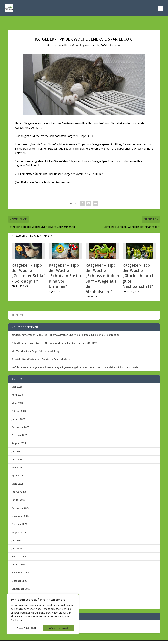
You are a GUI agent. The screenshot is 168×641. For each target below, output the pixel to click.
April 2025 (17, 468)
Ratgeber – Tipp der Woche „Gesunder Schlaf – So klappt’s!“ (28, 266)
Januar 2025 (18, 493)
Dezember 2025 (20, 420)
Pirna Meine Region (76, 38)
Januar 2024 (18, 557)
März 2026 (17, 396)
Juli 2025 (16, 444)
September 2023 (21, 581)
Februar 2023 (19, 590)
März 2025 (17, 476)
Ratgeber (115, 38)
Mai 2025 (17, 460)
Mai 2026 (17, 379)
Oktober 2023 (19, 573)
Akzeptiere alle (58, 627)
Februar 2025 (19, 485)
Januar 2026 (18, 412)
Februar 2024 (19, 549)
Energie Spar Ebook (103, 154)
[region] (43, 614)
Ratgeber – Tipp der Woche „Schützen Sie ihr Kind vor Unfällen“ (65, 269)
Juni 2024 (17, 541)
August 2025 (19, 436)
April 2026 (17, 387)
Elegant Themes (33, 637)
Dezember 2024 (20, 501)
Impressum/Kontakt (143, 637)
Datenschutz (123, 637)
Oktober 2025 (19, 428)
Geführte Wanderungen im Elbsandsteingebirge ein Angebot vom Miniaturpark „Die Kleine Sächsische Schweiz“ (75, 360)
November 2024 (20, 509)
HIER (98, 167)
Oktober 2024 (19, 517)
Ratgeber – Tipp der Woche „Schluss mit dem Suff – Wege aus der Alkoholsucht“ (102, 271)
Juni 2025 (17, 452)
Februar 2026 (19, 404)
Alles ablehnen (26, 627)
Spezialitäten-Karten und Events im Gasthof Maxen (41, 352)
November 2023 (20, 565)
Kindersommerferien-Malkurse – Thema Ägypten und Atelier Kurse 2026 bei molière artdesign (66, 328)
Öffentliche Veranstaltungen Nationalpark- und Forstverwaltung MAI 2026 (54, 336)
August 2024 (19, 525)
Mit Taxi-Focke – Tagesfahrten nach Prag (36, 344)
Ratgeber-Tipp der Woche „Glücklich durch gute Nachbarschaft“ (139, 269)
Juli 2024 (16, 533)
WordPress (68, 637)
